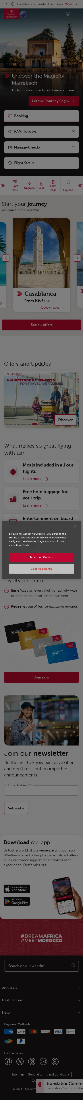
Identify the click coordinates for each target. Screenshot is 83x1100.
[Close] (75, 526)
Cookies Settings (41, 568)
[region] (41, 550)
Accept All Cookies (41, 557)
